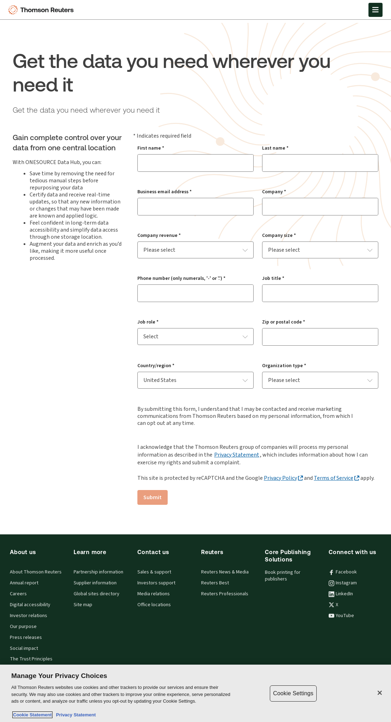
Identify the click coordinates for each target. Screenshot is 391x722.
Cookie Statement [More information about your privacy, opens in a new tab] (32, 714)
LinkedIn (341, 594)
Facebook (343, 572)
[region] (195, 693)
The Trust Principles (31, 659)
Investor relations (28, 616)
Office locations (154, 605)
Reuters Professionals (224, 594)
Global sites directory (96, 594)
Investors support (156, 583)
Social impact (24, 648)
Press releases (26, 637)
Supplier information (95, 583)
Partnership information (98, 572)
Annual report (24, 583)
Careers (18, 594)
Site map (83, 605)
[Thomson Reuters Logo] (42, 9)
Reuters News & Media (225, 572)
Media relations (153, 594)
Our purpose (23, 626)
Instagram (343, 583)
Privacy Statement (236, 454)
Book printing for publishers (282, 575)
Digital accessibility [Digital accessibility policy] (30, 605)
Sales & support (154, 572)
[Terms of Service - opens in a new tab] (336, 478)
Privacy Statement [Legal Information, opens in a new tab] (75, 714)
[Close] (379, 693)
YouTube (341, 616)
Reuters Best (215, 583)
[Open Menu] (375, 10)
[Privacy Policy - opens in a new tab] (283, 478)
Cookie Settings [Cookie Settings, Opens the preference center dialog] (293, 693)
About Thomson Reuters (36, 572)
